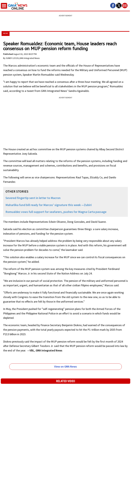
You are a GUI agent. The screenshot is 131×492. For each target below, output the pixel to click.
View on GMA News (65, 366)
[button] (113, 5)
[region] (66, 21)
